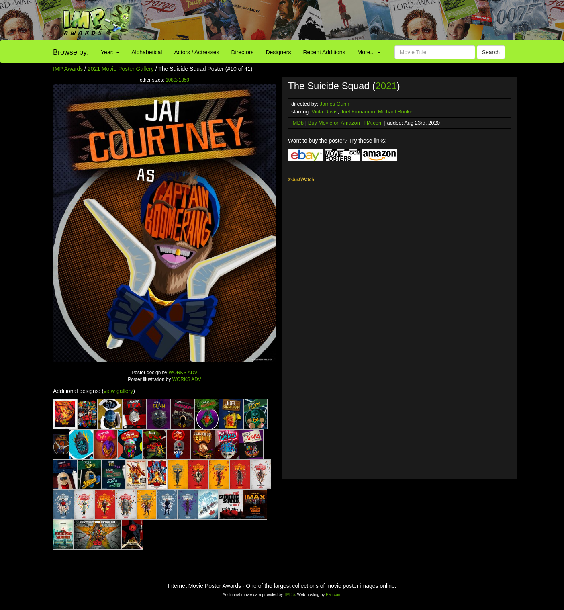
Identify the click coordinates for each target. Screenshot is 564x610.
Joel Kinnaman (358, 111)
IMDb (297, 123)
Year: (110, 52)
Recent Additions (324, 52)
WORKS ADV (182, 372)
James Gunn (334, 104)
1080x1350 (177, 80)
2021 (385, 85)
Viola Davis (325, 111)
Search (491, 52)
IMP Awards (68, 69)
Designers (278, 52)
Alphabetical (146, 52)
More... (369, 52)
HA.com (373, 123)
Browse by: (71, 52)
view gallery (118, 391)
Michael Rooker (396, 111)
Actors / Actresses (196, 52)
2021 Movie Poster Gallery (121, 69)
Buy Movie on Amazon (334, 123)
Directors (242, 52)
